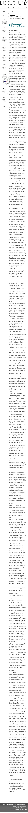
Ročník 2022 (4, 41)
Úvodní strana (4, 16)
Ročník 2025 (4, 31)
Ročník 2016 (4, 61)
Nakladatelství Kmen (5, 97)
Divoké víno (4, 106)
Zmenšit (22, 5)
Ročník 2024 (4, 34)
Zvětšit (14, 5)
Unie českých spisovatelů (5, 92)
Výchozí (18, 5)
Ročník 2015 (4, 65)
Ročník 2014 (4, 68)
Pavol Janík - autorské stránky (5, 101)
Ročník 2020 (4, 48)
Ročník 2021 (4, 44)
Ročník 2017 (4, 58)
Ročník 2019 (4, 51)
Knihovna (5, 23)
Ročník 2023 (4, 38)
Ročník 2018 (4, 55)
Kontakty (5, 21)
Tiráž (4, 19)
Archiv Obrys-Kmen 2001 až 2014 (4, 73)
